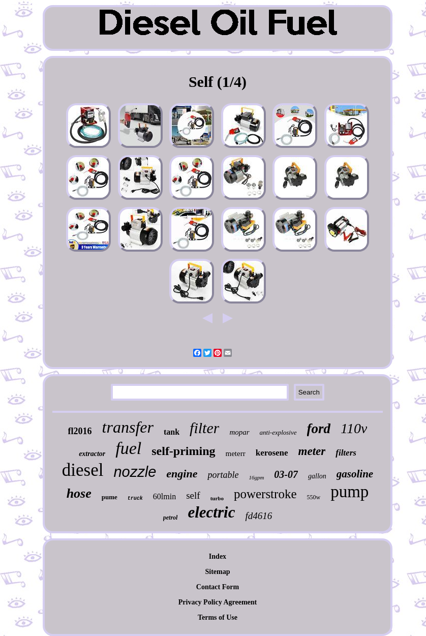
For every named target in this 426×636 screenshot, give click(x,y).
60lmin (164, 496)
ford (319, 428)
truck (135, 498)
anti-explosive (278, 432)
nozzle (134, 472)
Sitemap (217, 572)
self (193, 495)
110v (354, 428)
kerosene (272, 453)
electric (211, 512)
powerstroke (265, 494)
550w (313, 497)
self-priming (183, 451)
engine (181, 473)
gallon (317, 476)
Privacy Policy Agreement (217, 602)
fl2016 (80, 431)
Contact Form (217, 587)
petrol (170, 517)
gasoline (355, 474)
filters (346, 453)
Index (217, 556)
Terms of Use (217, 617)
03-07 (286, 474)
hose (79, 493)
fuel (128, 448)
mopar (239, 432)
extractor (92, 454)
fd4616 (258, 515)
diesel (83, 470)
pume (109, 497)
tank (171, 432)
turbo (217, 498)
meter (312, 451)
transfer (128, 427)
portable (222, 475)
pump (349, 491)
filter (204, 427)
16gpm (256, 477)
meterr (236, 453)
